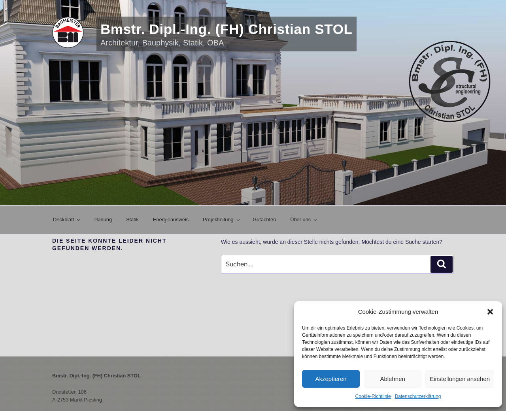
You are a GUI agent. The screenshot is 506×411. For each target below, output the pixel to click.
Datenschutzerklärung (418, 396)
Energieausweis (171, 219)
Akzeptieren (330, 378)
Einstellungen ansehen (460, 378)
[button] (490, 312)
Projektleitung (221, 219)
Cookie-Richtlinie (373, 396)
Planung (102, 219)
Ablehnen (392, 378)
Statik (132, 219)
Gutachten (264, 219)
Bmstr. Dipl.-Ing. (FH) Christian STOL (226, 29)
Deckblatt (67, 219)
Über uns (304, 219)
